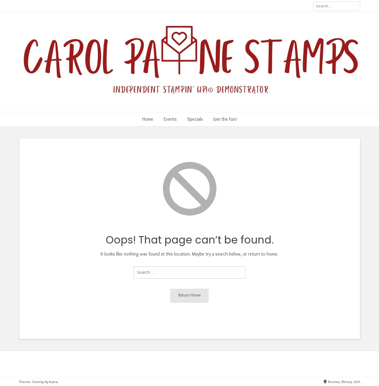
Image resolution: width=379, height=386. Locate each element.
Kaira (53, 381)
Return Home (189, 295)
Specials (195, 119)
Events (170, 119)
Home (147, 119)
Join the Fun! (225, 119)
